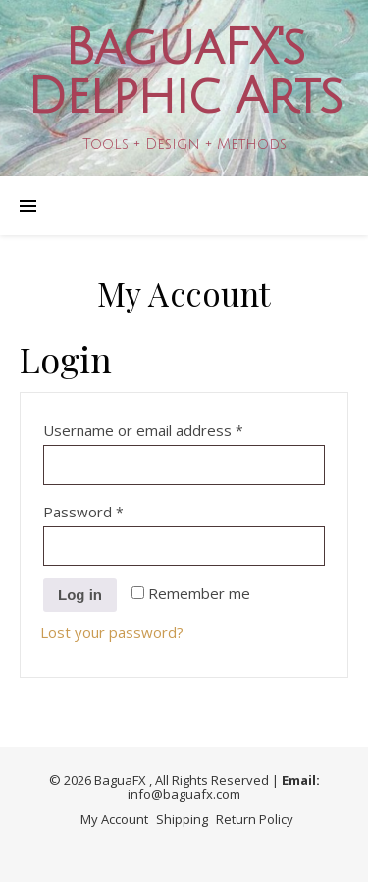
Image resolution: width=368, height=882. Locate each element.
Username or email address (174, 428)
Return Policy (254, 819)
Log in (80, 594)
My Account (114, 819)
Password (114, 509)
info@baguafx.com (184, 794)
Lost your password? (112, 632)
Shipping (182, 819)
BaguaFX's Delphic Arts (184, 73)
